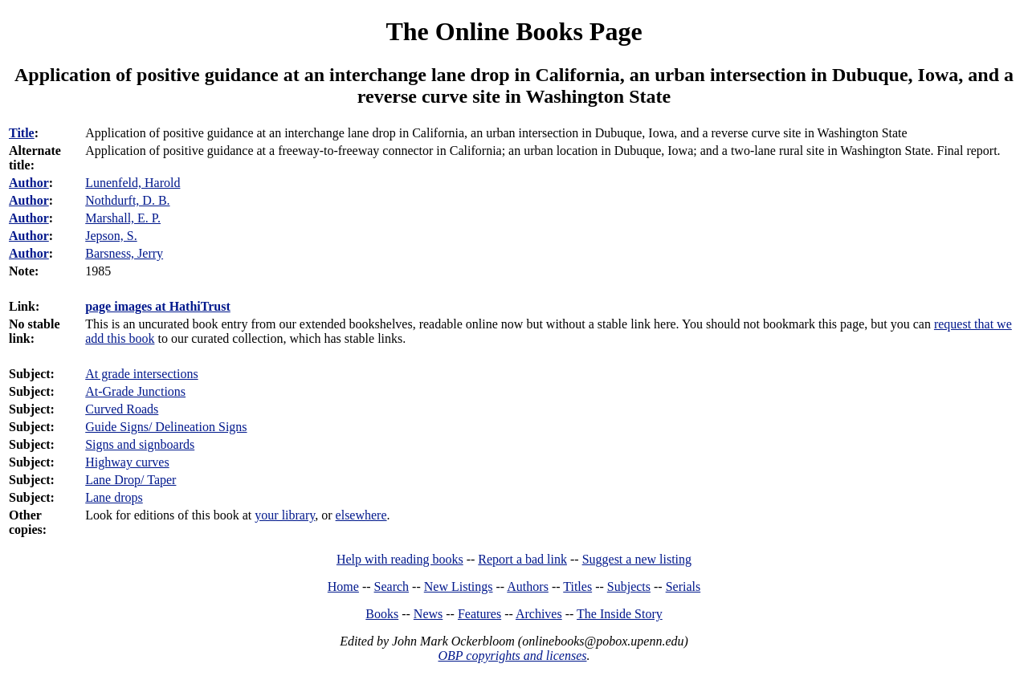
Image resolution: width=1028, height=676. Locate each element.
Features (479, 614)
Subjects (629, 586)
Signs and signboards (139, 444)
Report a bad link (522, 559)
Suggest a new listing (636, 559)
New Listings (458, 586)
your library (285, 515)
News (428, 614)
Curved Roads (121, 409)
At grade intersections (141, 374)
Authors (528, 586)
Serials (683, 586)
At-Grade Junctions (135, 391)
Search (392, 586)
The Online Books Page (514, 31)
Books (381, 614)
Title (22, 133)
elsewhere (361, 515)
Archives (539, 614)
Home (343, 586)
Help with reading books (400, 559)
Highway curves (127, 462)
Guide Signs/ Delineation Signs (166, 427)
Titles (577, 586)
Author (29, 182)
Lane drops (114, 497)
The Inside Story (620, 614)
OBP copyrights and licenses (512, 655)
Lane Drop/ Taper (130, 480)
